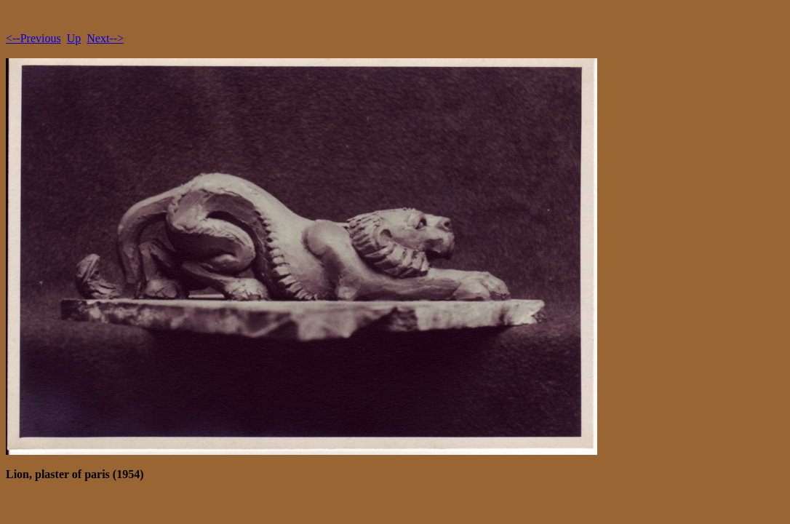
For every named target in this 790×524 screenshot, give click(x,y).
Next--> (105, 38)
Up (74, 38)
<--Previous (33, 38)
